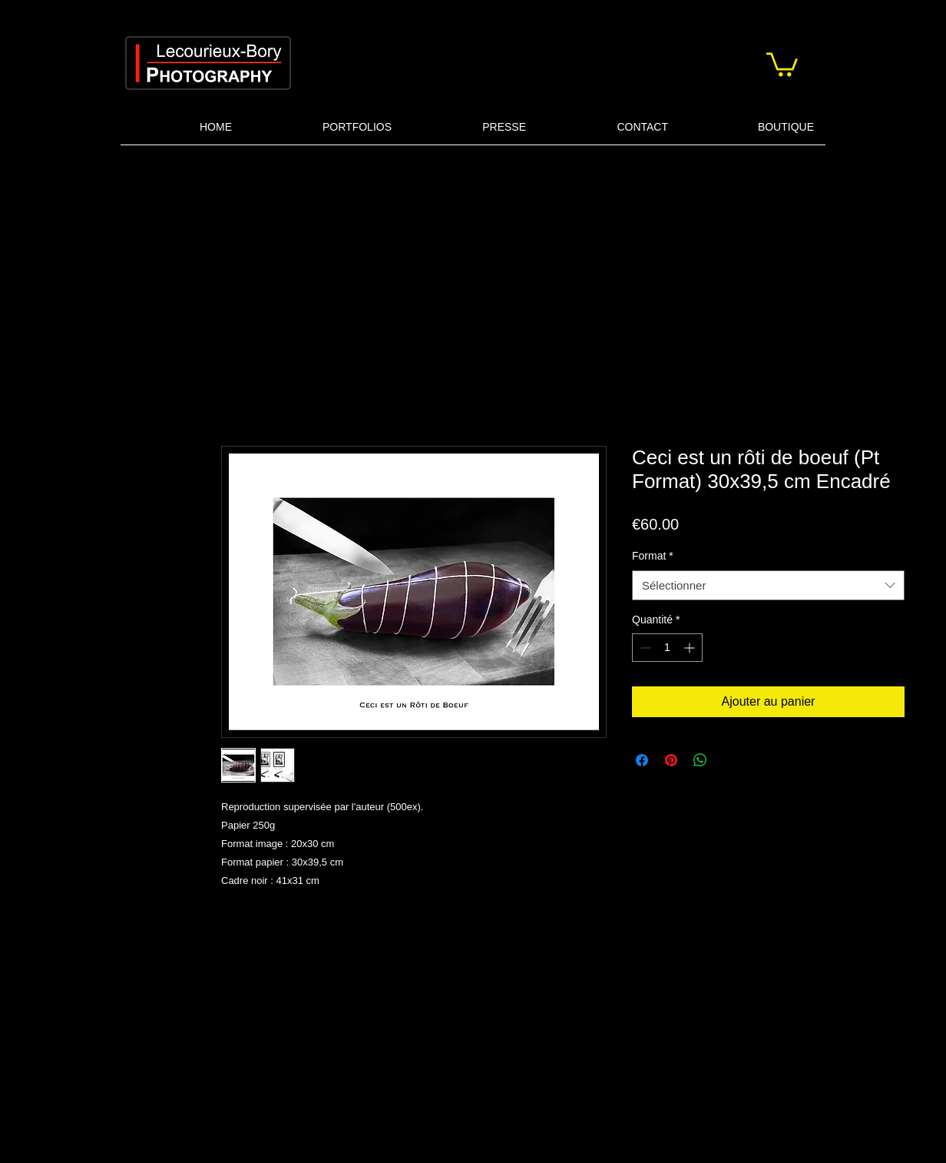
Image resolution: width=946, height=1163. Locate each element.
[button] (782, 63)
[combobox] (768, 585)
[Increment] (690, 647)
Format (652, 556)
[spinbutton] (667, 647)
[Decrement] (643, 647)
